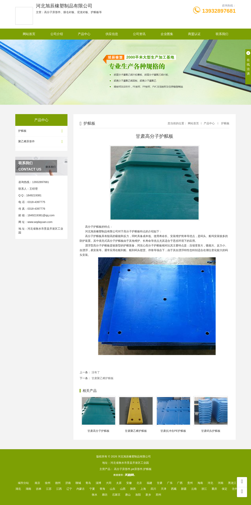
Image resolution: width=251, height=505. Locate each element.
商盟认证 (194, 34)
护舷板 (41, 131)
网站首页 (29, 34)
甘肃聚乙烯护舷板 (103, 378)
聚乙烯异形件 (41, 141)
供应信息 (111, 34)
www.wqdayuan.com (40, 222)
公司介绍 (56, 34)
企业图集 (167, 34)
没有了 (96, 372)
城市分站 (23, 482)
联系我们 (222, 34)
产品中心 (84, 34)
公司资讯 (139, 34)
